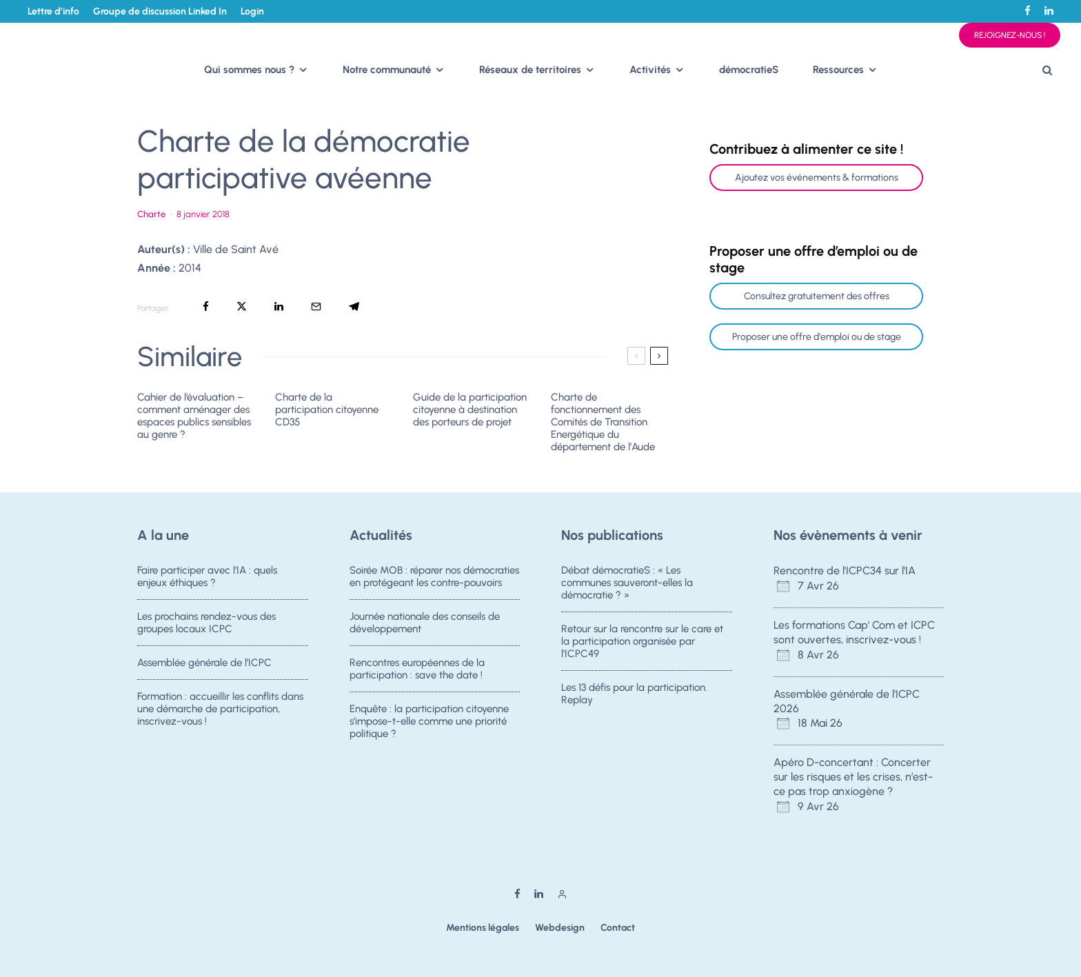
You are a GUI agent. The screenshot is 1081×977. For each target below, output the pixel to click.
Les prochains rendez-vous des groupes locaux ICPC (206, 622)
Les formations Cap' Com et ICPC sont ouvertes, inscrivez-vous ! (854, 632)
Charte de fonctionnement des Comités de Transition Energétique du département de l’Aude (603, 422)
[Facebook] (1028, 10)
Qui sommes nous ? (249, 69)
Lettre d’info (53, 11)
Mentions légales (482, 928)
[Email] (316, 306)
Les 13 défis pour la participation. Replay (634, 695)
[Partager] (206, 306)
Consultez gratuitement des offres (816, 296)
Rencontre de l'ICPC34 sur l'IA (845, 570)
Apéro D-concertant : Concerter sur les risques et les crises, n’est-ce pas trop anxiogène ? (853, 777)
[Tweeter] (241, 306)
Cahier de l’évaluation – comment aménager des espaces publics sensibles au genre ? (194, 416)
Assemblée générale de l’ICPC (204, 664)
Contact (617, 928)
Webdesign (560, 928)
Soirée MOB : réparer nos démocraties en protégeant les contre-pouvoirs (434, 576)
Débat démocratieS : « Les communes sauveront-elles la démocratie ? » (627, 582)
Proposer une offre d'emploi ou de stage (816, 337)
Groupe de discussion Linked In (160, 11)
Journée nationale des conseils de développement (425, 622)
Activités (650, 69)
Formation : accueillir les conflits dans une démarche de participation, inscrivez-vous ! (220, 715)
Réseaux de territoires (530, 69)
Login (252, 11)
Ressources (838, 69)
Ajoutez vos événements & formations (816, 177)
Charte (151, 214)
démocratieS (748, 69)
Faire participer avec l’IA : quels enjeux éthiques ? (207, 576)
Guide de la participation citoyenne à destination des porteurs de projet (470, 409)
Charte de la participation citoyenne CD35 (326, 409)
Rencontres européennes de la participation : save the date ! (417, 670)
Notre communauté (387, 69)
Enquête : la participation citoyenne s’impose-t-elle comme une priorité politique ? (429, 727)
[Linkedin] (1049, 10)
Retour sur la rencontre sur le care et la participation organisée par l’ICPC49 (642, 641)
